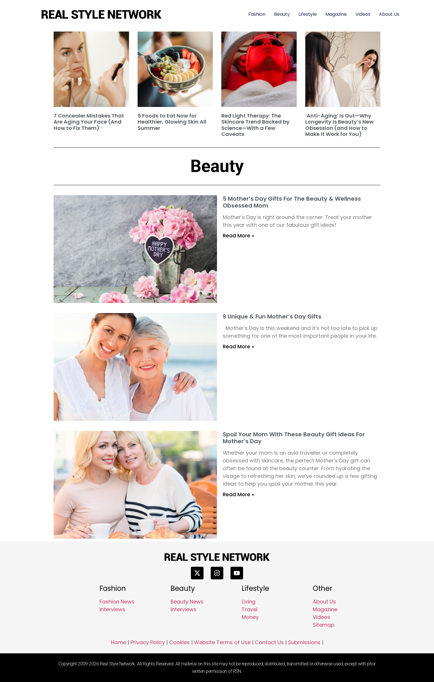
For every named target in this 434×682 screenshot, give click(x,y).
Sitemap (323, 624)
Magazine (336, 14)
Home (118, 642)
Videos (362, 14)
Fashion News (116, 601)
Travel (249, 609)
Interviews (112, 609)
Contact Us (269, 642)
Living (248, 601)
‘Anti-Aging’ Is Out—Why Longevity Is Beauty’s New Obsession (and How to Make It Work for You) (339, 125)
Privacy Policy (147, 642)
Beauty (282, 14)
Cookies (179, 642)
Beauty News (187, 601)
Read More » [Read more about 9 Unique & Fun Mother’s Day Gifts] (238, 346)
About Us (389, 14)
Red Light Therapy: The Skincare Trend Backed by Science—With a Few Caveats (255, 125)
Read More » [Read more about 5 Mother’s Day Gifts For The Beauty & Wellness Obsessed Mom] (238, 235)
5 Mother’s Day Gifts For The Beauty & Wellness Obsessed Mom (292, 202)
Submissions (304, 642)
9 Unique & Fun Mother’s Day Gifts (272, 316)
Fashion (256, 14)
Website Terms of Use (222, 642)
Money (250, 617)
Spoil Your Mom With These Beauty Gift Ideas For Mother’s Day (294, 437)
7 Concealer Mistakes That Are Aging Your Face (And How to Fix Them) (89, 122)
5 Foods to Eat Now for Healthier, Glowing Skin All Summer (172, 122)
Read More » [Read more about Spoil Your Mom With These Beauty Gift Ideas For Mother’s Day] (238, 494)
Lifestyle (307, 14)
